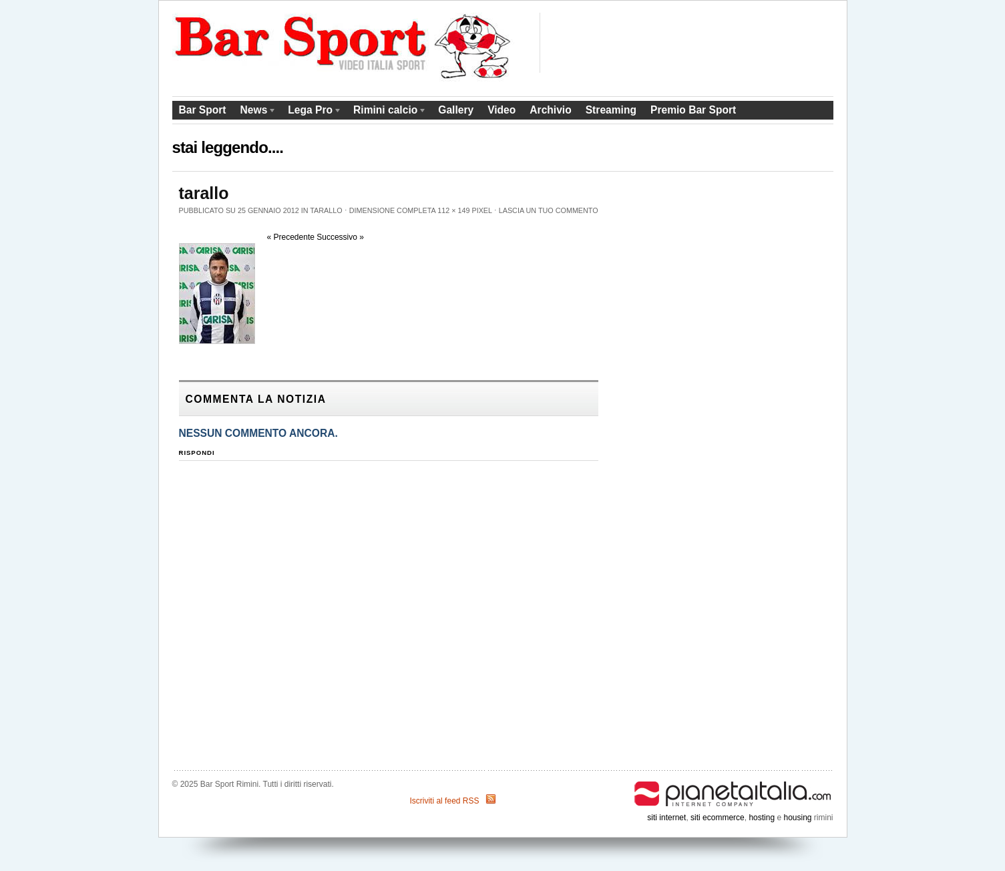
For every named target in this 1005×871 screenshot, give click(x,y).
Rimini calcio (387, 112)
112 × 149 (453, 210)
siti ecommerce (717, 817)
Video (501, 110)
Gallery (455, 110)
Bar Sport (202, 110)
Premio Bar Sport (693, 110)
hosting (762, 817)
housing (797, 817)
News (255, 112)
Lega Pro (311, 112)
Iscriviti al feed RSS (444, 801)
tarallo (326, 210)
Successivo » (340, 237)
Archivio (550, 110)
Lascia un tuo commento (548, 210)
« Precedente (291, 237)
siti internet (666, 817)
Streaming (611, 110)
